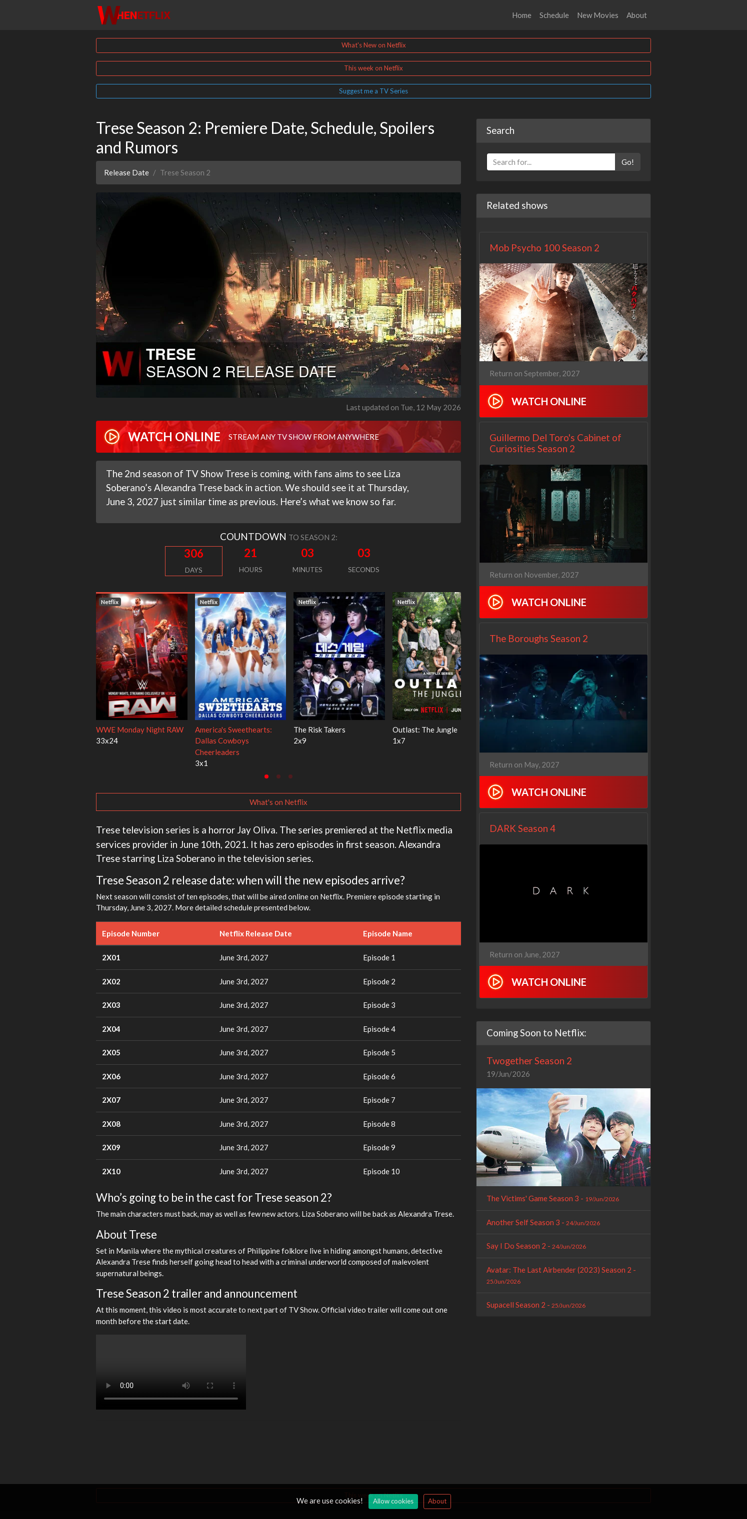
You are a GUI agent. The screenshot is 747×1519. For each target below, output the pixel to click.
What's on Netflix (279, 801)
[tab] (266, 776)
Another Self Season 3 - (543, 1222)
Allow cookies (393, 1501)
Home (522, 14)
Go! (628, 161)
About (636, 14)
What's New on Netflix (374, 45)
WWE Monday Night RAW (140, 729)
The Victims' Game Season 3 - (552, 1198)
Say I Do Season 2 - (536, 1245)
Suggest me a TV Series (373, 91)
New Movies (597, 14)
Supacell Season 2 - (536, 1304)
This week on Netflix (373, 68)
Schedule (554, 14)
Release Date (126, 172)
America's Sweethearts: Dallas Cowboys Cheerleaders (233, 741)
